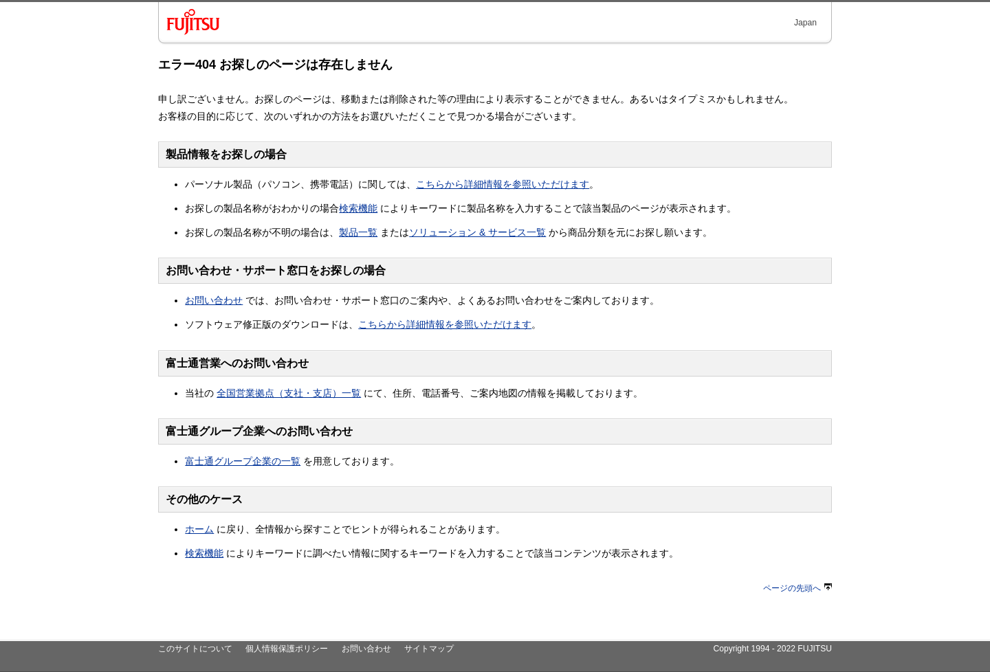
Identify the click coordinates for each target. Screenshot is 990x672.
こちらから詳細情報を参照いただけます (502, 184)
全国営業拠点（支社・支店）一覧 (289, 393)
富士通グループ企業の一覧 (242, 461)
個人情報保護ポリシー (286, 648)
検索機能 (358, 208)
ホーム (199, 529)
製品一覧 (358, 232)
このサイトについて (195, 648)
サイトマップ (429, 648)
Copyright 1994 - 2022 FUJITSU (772, 648)
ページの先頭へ (797, 588)
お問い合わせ (214, 300)
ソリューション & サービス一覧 (477, 232)
